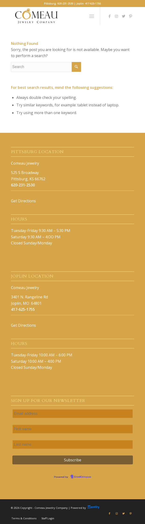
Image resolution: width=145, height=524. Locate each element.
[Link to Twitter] (123, 16)
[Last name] (72, 444)
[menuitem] (24, 518)
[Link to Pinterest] (130, 16)
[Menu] (91, 16)
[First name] (72, 429)
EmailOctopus (82, 477)
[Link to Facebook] (109, 16)
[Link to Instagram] (116, 16)
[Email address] (72, 413)
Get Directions (23, 200)
